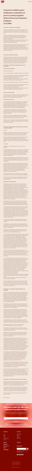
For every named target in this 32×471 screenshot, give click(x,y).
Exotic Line (18, 436)
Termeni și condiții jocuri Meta (16, 463)
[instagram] (18, 454)
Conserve (5, 439)
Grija (5, 447)
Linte (4, 436)
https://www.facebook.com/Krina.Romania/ (16, 62)
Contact (19, 442)
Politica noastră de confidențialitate (23, 424)
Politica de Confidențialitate (16, 461)
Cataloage (6, 449)
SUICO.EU (19, 467)
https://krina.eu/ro (9, 50)
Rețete (5, 442)
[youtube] (21, 454)
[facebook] (17, 454)
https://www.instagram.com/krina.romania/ (11, 37)
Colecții (19, 431)
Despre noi (6, 446)
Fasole (4, 435)
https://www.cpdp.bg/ (11, 285)
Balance (18, 435)
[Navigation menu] (30, 1)
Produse (6, 431)
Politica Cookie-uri (16, 462)
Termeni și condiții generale (16, 464)
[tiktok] (22, 454)
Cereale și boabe (6, 438)
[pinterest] (20, 454)
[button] (28, 1)
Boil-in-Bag (18, 438)
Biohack (5, 444)
